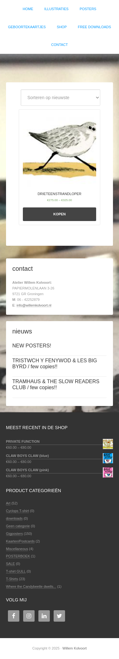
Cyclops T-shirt (17, 511)
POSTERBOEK (18, 556)
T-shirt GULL (16, 571)
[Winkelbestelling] (60, 97)
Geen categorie (18, 526)
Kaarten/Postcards (20, 541)
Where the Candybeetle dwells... (31, 586)
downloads (14, 518)
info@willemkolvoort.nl (34, 305)
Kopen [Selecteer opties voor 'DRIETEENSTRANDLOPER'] (59, 214)
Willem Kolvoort (59, 65)
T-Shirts (12, 579)
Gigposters (14, 533)
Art (8, 503)
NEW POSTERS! (31, 345)
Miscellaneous (17, 549)
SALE (10, 564)
